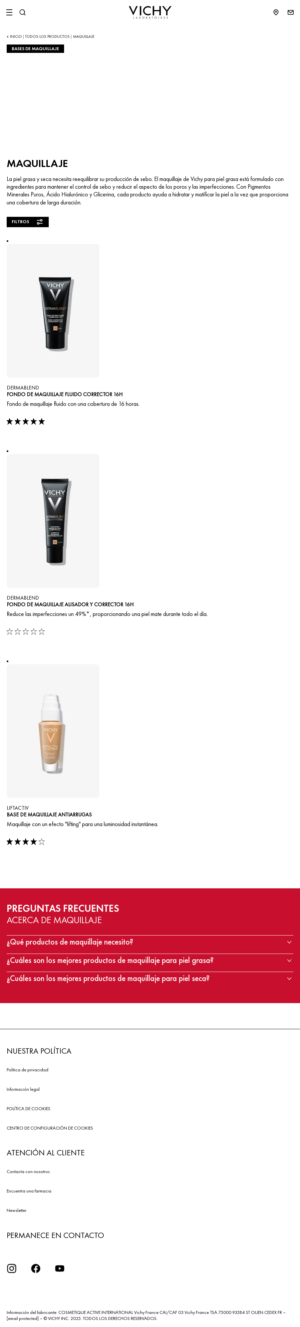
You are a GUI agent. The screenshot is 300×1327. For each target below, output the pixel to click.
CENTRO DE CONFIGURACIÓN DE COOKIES (50, 1128)
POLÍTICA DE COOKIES (28, 1108)
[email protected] (23, 1318)
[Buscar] (22, 12)
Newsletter (16, 1210)
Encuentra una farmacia (29, 1191)
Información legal (23, 1089)
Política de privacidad (27, 1070)
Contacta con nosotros (28, 1171)
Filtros (28, 222)
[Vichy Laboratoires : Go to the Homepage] (150, 12)
